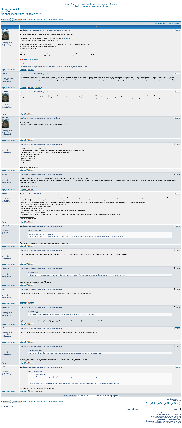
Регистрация (103, 4)
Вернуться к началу (8, 70)
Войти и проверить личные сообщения (88, 6)
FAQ (67, 4)
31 (25, 15)
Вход (105, 6)
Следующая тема (174, 23)
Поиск (73, 4)
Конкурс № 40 (10, 9)
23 (7, 15)
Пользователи (83, 4)
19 (37, 13)
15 (27, 13)
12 (20, 13)
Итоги (27, 63)
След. (31, 15)
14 (25, 13)
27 (16, 15)
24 (9, 15)
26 (14, 15)
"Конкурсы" (67, 38)
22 (4, 15)
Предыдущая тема (159, 23)
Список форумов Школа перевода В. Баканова (39, 19)
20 (39, 13)
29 (20, 15)
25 (11, 15)
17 (32, 13)
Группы (93, 4)
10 (16, 13)
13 (23, 13)
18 (34, 13)
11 (18, 13)
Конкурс (60, 19)
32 (27, 15)
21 (2, 15)
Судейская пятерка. (31, 59)
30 (23, 15)
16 (30, 13)
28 (18, 15)
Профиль (113, 4)
